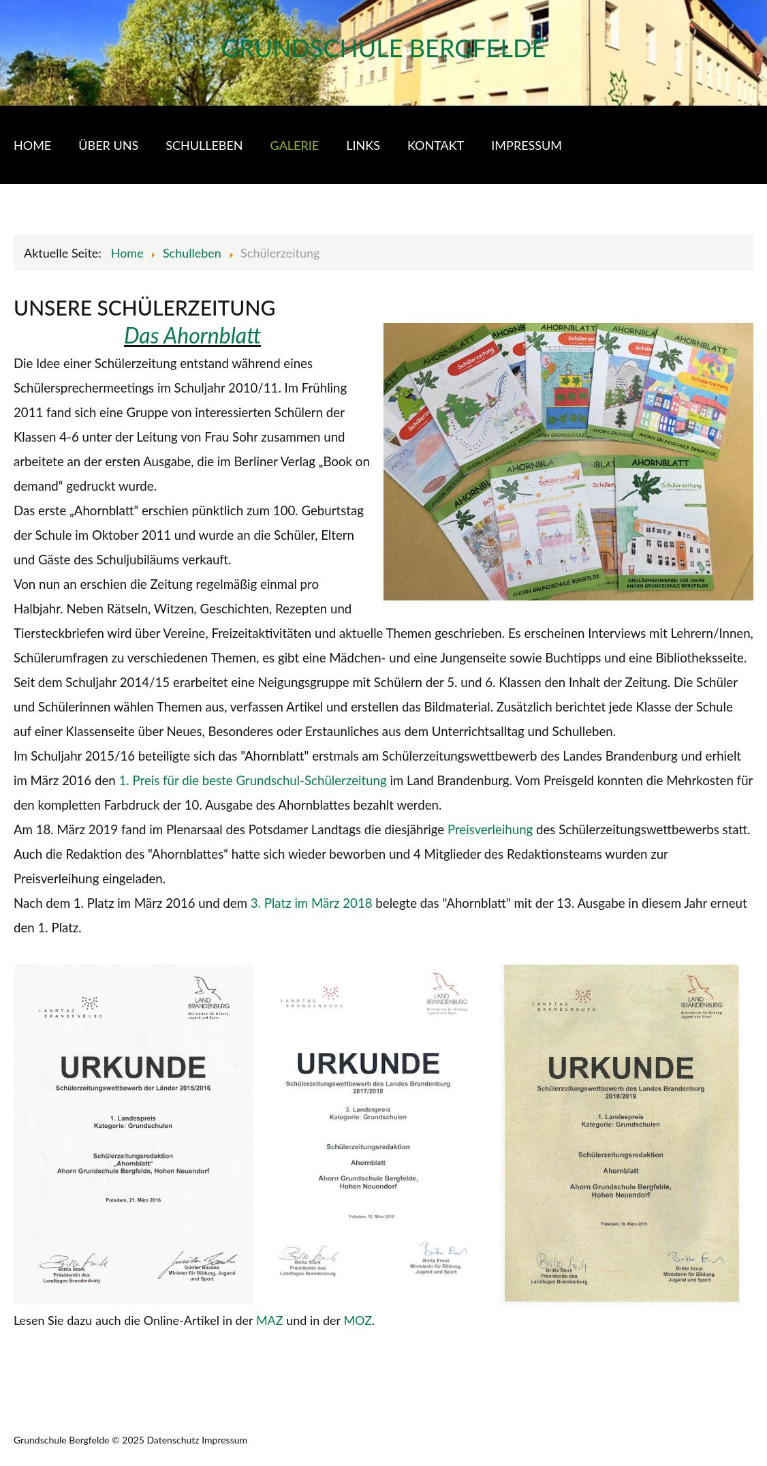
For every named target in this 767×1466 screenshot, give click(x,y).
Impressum (224, 1440)
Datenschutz (172, 1440)
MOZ (357, 1320)
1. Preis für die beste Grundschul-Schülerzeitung (252, 780)
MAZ (269, 1320)
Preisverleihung (490, 829)
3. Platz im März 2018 (312, 903)
